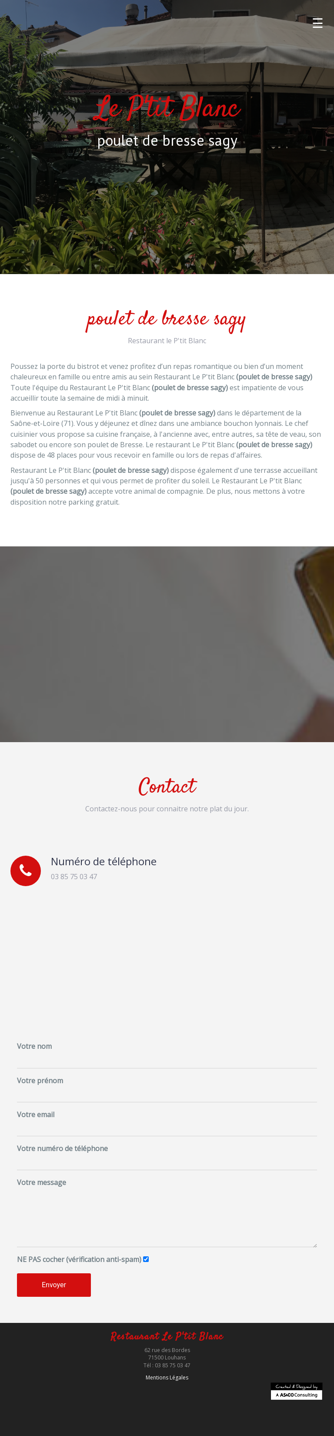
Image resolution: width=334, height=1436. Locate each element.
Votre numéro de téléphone (62, 1148)
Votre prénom (40, 1080)
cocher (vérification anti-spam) (79, 1259)
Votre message (41, 1182)
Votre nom (34, 1046)
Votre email (35, 1114)
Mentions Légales (167, 1377)
